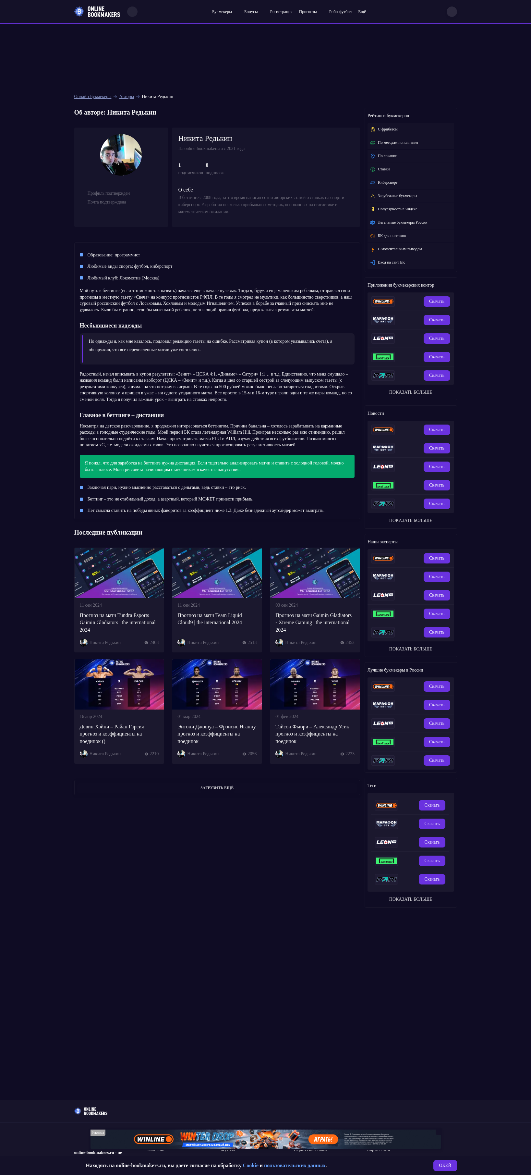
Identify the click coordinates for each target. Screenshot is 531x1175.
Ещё (362, 11)
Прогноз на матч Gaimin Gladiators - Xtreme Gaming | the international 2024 (313, 622)
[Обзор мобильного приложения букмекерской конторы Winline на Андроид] (414, 301)
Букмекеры (222, 11)
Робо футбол (340, 11)
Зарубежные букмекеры (393, 196)
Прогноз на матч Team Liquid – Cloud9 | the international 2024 (211, 618)
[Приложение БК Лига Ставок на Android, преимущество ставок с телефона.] (414, 357)
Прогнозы (308, 11)
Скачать (436, 301)
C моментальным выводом (396, 249)
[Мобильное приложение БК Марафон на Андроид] (414, 320)
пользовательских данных (295, 1165)
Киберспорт (384, 183)
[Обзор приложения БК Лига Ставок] (404, 357)
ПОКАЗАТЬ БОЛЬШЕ (410, 392)
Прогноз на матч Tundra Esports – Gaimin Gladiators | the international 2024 (118, 622)
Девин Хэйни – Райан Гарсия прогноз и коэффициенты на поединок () (112, 734)
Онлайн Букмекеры (93, 96)
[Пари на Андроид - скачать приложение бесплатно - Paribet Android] (414, 375)
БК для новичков (388, 236)
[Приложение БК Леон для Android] (414, 338)
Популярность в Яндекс (393, 209)
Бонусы (251, 11)
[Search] (132, 11)
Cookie (251, 1165)
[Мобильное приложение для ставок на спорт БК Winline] (404, 301)
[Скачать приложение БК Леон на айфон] (404, 338)
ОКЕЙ (445, 1165)
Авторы (126, 96)
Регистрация (281, 11)
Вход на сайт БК (387, 263)
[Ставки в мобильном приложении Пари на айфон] (404, 375)
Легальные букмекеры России (399, 223)
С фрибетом (384, 129)
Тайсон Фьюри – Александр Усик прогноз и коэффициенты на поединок (312, 734)
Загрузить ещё (217, 787)
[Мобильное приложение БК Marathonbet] (404, 320)
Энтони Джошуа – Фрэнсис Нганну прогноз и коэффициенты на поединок (216, 734)
